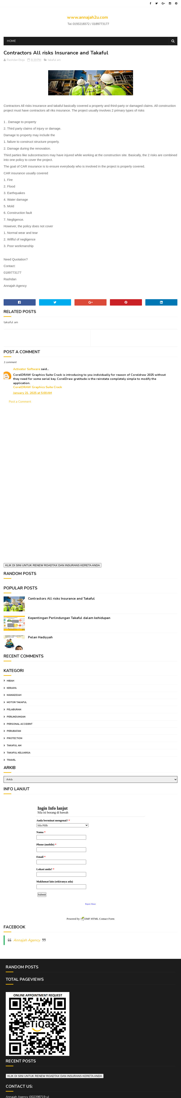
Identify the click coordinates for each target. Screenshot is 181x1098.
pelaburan (14, 709)
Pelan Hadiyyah (40, 637)
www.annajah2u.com (87, 17)
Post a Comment (20, 402)
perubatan (14, 731)
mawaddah (14, 695)
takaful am (54, 60)
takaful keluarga (18, 752)
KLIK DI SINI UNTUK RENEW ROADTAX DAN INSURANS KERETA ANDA (52, 565)
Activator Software (26, 369)
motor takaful (17, 702)
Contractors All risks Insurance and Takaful (61, 598)
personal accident (19, 724)
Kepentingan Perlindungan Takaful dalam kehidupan (69, 618)
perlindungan (16, 716)
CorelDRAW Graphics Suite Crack (37, 387)
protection (14, 738)
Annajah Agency (26, 937)
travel (11, 760)
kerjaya (12, 688)
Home (11, 41)
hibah (10, 680)
